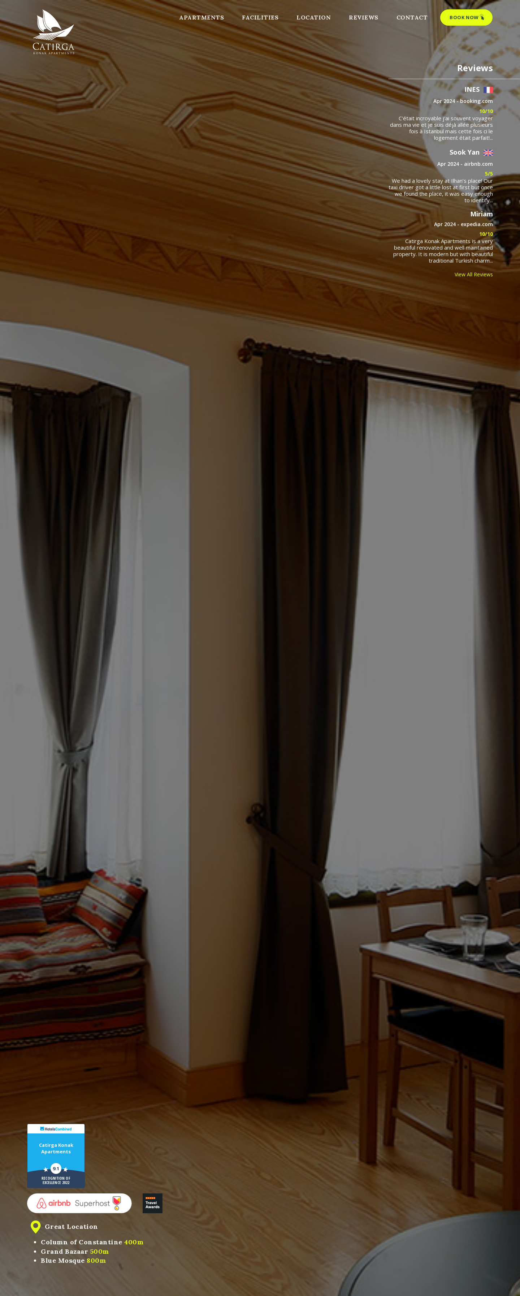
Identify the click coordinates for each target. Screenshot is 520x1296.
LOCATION (313, 17)
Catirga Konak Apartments (56, 1148)
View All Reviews (474, 274)
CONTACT (412, 17)
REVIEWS (363, 17)
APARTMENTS (201, 17)
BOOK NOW (467, 17)
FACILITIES (260, 17)
